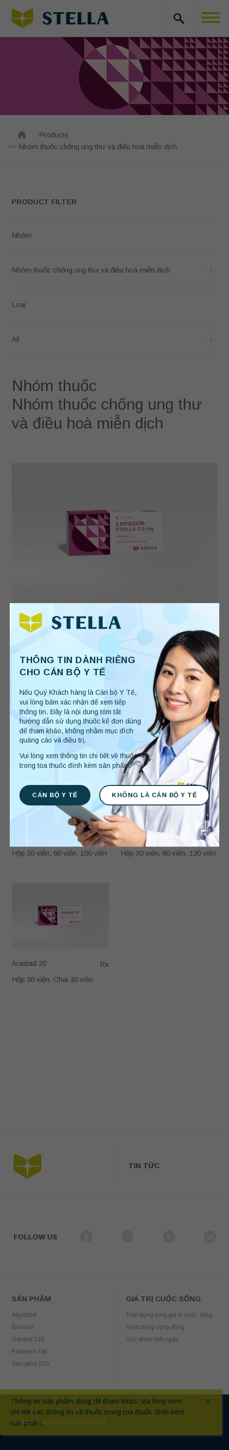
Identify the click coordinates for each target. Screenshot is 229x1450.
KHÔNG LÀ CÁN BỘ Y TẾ (154, 795)
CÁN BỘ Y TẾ (55, 795)
